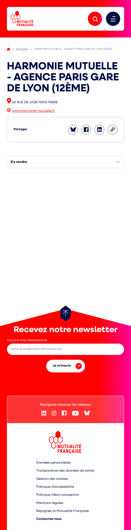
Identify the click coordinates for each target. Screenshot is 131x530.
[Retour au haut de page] (65, 313)
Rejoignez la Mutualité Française (62, 511)
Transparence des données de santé (65, 470)
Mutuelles (22, 49)
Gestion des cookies (52, 479)
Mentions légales (49, 503)
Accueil (8, 49)
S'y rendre (19, 162)
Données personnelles (53, 462)
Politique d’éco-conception (57, 495)
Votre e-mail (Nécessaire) (27, 340)
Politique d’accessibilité (55, 487)
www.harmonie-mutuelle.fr (33, 111)
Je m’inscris (67, 366)
